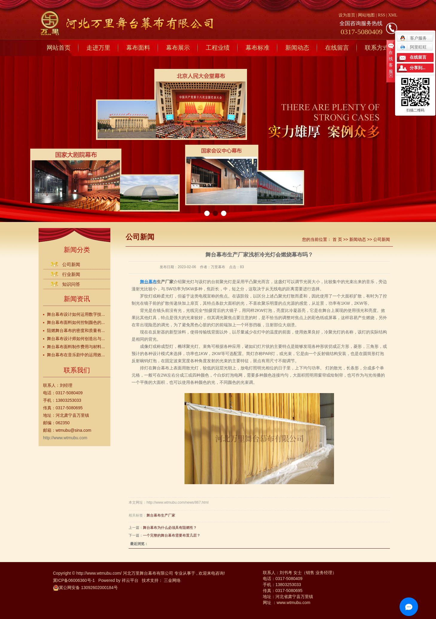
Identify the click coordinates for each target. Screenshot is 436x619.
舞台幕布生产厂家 (161, 515)
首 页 (337, 239)
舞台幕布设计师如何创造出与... (76, 338)
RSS (381, 15)
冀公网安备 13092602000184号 (85, 587)
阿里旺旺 (413, 47)
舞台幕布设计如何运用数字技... (76, 314)
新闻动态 (297, 47)
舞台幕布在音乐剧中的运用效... (76, 354)
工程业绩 (218, 47)
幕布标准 (257, 47)
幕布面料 (138, 47)
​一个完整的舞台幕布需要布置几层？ (171, 535)
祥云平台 (130, 580)
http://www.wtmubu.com (65, 437)
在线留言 (337, 47)
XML (392, 15)
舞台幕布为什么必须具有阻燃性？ (170, 528)
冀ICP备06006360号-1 (74, 580)
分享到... (418, 68)
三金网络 (172, 580)
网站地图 (367, 15)
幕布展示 (178, 47)
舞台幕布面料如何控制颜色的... (76, 322)
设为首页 (347, 15)
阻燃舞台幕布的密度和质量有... (76, 330)
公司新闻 (71, 264)
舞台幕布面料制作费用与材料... (76, 346)
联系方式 (377, 47)
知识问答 (71, 284)
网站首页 (59, 47)
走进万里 (98, 47)
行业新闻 (71, 274)
